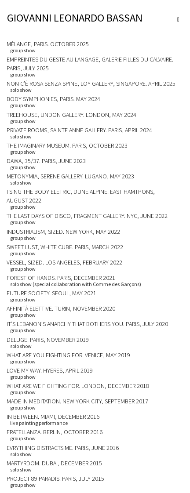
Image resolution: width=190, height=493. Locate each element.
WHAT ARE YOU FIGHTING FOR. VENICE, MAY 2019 (68, 355)
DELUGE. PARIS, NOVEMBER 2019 (48, 340)
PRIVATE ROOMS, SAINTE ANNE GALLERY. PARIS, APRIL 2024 (79, 130)
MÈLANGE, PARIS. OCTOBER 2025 (48, 44)
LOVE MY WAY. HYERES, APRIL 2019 (50, 370)
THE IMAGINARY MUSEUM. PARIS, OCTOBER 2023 (67, 145)
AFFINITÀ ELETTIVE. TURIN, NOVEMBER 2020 (61, 308)
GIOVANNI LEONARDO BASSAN (74, 18)
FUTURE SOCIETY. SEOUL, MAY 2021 (51, 293)
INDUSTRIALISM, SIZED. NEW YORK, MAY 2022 (63, 232)
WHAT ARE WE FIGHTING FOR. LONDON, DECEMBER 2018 (78, 386)
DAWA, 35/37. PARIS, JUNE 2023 (46, 161)
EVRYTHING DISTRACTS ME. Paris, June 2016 (63, 448)
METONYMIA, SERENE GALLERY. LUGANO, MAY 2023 (70, 176)
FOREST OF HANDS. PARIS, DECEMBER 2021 (61, 278)
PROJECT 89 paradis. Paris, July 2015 (55, 478)
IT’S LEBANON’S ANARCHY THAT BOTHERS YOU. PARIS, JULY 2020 (87, 324)
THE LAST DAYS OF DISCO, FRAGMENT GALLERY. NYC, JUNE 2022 (87, 216)
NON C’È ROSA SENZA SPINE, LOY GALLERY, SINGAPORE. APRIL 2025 (91, 83)
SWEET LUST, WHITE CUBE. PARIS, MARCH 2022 (65, 247)
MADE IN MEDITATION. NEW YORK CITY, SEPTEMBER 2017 (77, 401)
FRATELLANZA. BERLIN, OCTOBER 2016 (54, 432)
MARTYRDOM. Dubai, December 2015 (54, 463)
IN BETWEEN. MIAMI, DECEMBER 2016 (53, 416)
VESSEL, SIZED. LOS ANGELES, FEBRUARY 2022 (64, 262)
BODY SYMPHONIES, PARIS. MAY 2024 (53, 99)
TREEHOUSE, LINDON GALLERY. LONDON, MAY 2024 (71, 115)
